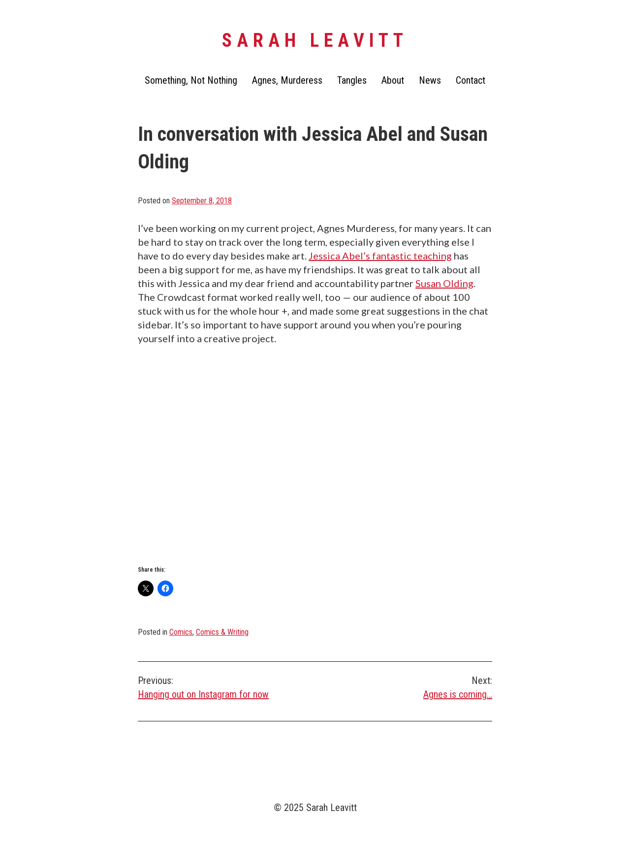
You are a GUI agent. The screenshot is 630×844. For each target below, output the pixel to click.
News (430, 80)
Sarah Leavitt (315, 40)
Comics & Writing (222, 632)
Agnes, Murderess (287, 80)
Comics (180, 632)
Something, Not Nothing (191, 80)
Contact (470, 80)
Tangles (352, 80)
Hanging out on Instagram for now (226, 687)
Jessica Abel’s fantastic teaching (380, 255)
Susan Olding (444, 283)
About (392, 80)
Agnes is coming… (403, 687)
